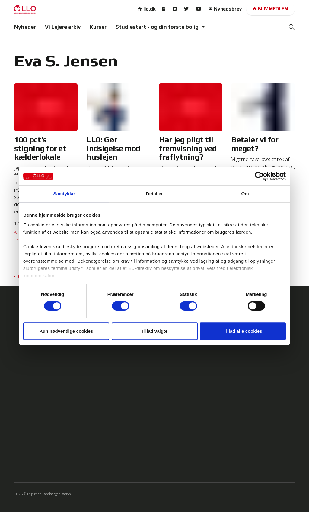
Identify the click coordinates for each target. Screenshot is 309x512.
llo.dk (147, 9)
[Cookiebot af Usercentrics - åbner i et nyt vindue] (259, 176)
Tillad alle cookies (242, 331)
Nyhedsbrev (225, 9)
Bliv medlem (270, 9)
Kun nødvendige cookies (66, 331)
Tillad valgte (154, 331)
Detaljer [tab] (154, 193)
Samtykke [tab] (64, 193)
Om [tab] (245, 193)
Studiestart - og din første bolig (157, 27)
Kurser (98, 27)
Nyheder (25, 27)
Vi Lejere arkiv (63, 27)
